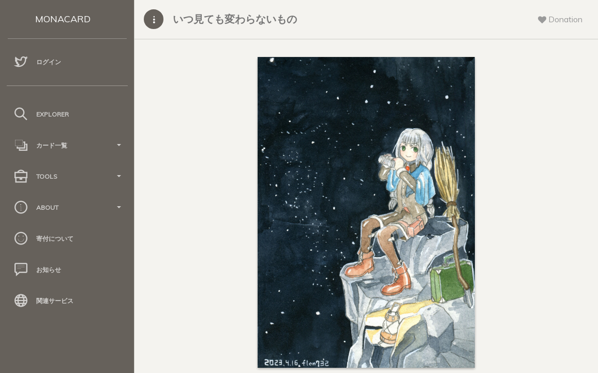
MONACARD (63, 19)
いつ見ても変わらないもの (235, 18)
